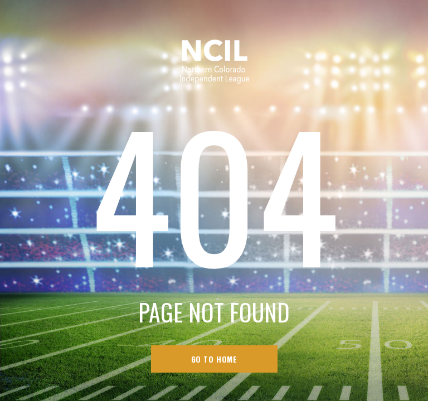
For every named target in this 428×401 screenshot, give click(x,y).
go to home (214, 359)
